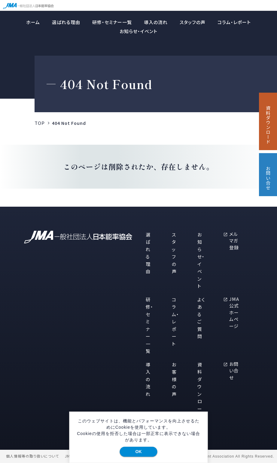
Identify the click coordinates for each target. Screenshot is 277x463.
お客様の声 (174, 379)
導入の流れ (156, 22)
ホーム (33, 22)
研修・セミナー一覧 (112, 22)
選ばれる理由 (66, 22)
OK (138, 451)
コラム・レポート (234, 22)
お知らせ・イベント (138, 31)
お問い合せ (234, 371)
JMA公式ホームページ (234, 312)
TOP (40, 123)
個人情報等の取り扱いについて (32, 456)
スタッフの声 (192, 22)
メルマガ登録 (234, 241)
